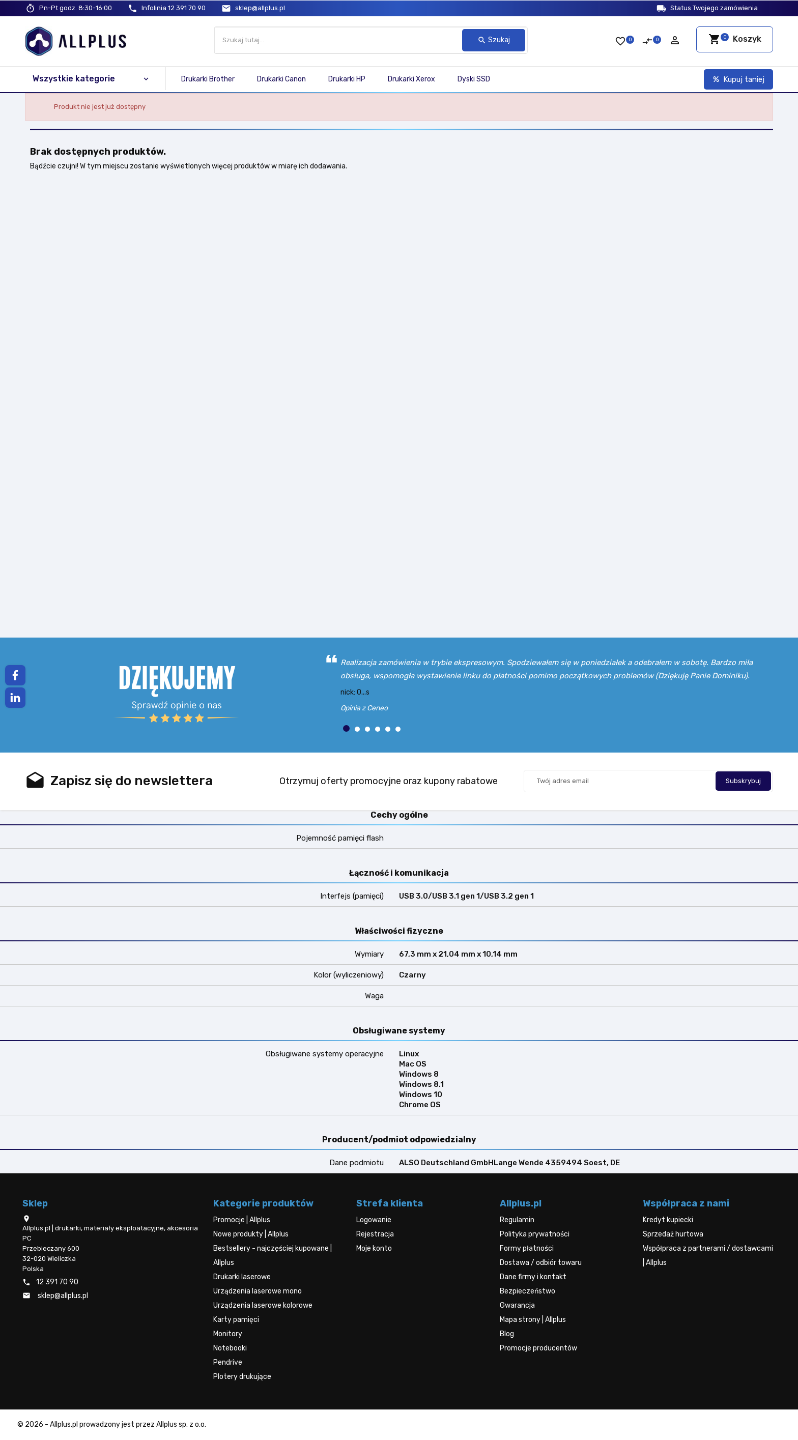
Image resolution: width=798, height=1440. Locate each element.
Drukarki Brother (208, 79)
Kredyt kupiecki (668, 1220)
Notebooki (230, 1348)
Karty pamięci (236, 1319)
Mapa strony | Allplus (533, 1319)
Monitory (227, 1334)
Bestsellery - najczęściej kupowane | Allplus (272, 1255)
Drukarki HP (346, 79)
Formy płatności (527, 1248)
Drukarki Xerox (411, 79)
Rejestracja (375, 1234)
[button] (346, 728)
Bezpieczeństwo (527, 1291)
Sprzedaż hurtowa (673, 1234)
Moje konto (374, 1248)
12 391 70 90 (173, 8)
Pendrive (227, 1362)
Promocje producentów (538, 1348)
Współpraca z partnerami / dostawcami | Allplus (708, 1255)
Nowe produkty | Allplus (251, 1234)
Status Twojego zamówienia (714, 8)
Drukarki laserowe (242, 1277)
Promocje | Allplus (241, 1220)
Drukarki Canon (281, 79)
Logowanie (373, 1220)
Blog (507, 1334)
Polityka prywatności (534, 1234)
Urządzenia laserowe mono (257, 1291)
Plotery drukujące (242, 1376)
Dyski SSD (474, 79)
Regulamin (517, 1220)
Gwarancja (517, 1305)
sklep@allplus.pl (260, 8)
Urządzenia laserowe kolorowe (262, 1305)
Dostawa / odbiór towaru (541, 1262)
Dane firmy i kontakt (533, 1277)
